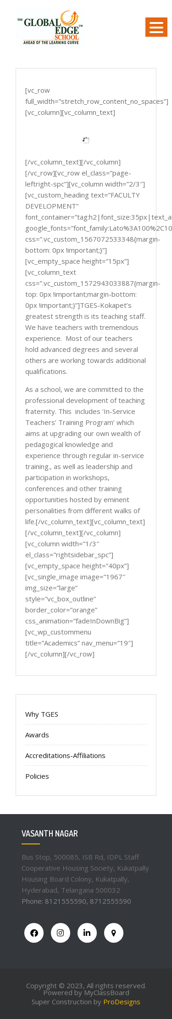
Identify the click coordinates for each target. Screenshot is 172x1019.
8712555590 (110, 901)
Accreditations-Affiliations (65, 755)
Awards (37, 734)
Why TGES (41, 714)
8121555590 (65, 901)
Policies (37, 776)
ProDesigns (121, 1001)
